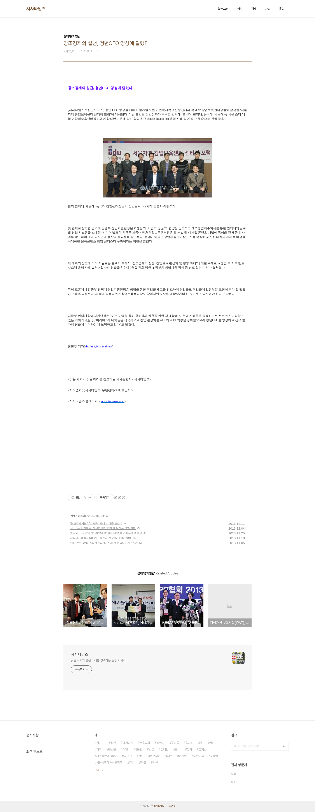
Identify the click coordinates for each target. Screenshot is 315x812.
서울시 (157, 762)
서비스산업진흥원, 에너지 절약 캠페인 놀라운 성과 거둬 (103, 528)
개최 (99, 749)
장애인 (160, 743)
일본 (131, 762)
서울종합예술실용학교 (109, 762)
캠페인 (164, 749)
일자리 (189, 743)
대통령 (138, 749)
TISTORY (159, 806)
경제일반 (82, 515)
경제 (253, 9)
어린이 (183, 756)
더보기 (97, 769)
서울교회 (145, 743)
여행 (125, 749)
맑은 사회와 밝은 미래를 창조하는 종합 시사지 (98, 660)
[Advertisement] (157, 445)
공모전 (128, 756)
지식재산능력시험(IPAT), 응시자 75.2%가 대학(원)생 (100, 537)
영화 (189, 749)
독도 (143, 762)
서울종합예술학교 (106, 756)
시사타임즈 (36, 8)
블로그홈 (223, 9)
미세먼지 (127, 743)
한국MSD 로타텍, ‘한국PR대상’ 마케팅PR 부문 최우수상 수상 (106, 533)
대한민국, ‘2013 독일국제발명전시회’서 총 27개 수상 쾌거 (104, 542)
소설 (151, 749)
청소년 (112, 749)
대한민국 (198, 756)
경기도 (100, 743)
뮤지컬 (202, 749)
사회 (267, 9)
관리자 (172, 806)
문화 (281, 9)
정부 (141, 756)
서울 (169, 756)
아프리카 (155, 756)
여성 (211, 743)
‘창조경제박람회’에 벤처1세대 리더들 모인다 (96, 523)
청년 (113, 743)
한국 (177, 749)
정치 (239, 9)
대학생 (214, 756)
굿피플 (175, 743)
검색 (284, 746)
